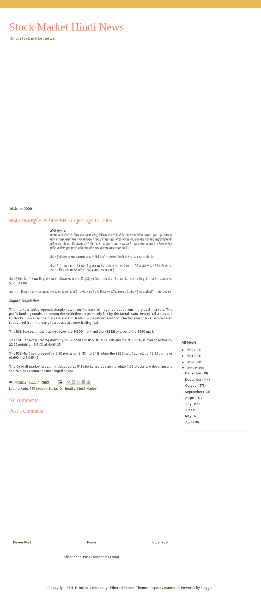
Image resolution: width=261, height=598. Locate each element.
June (189, 410)
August (191, 398)
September (194, 392)
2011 (190, 356)
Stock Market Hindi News (66, 27)
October (192, 385)
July (188, 404)
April (189, 422)
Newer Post (22, 542)
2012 (190, 350)
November (193, 379)
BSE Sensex (38, 389)
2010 (190, 362)
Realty (70, 389)
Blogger (207, 588)
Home (91, 542)
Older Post (160, 542)
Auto (24, 389)
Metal (53, 389)
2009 (190, 368)
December (193, 373)
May (188, 416)
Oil (61, 389)
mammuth (172, 588)
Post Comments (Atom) (101, 557)
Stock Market (87, 389)
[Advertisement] (90, 80)
